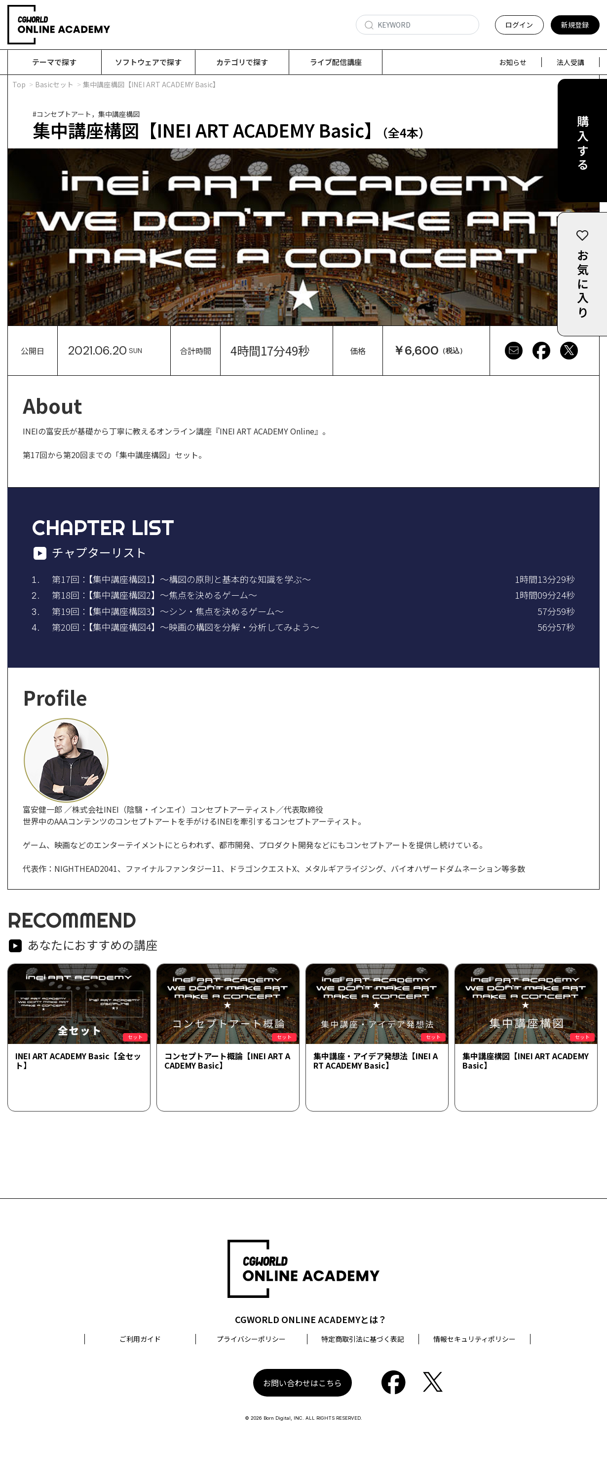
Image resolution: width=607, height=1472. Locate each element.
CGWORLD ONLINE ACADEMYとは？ (311, 1319)
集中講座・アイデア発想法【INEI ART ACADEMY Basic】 (375, 1061)
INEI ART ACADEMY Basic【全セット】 (78, 1061)
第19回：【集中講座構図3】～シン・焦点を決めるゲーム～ (168, 611)
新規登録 (575, 25)
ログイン (519, 25)
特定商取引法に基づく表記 (362, 1339)
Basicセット (54, 85)
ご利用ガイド (140, 1339)
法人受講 (570, 62)
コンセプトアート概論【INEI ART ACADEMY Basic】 (227, 1061)
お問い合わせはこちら (302, 1383)
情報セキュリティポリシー (474, 1339)
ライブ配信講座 (336, 62)
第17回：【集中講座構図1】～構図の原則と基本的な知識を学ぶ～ (181, 579)
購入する (582, 143)
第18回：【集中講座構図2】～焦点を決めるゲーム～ (154, 595)
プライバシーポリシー (251, 1339)
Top (19, 85)
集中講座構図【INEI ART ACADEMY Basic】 (525, 1061)
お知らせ (513, 62)
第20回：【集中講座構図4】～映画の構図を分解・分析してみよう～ (185, 627)
